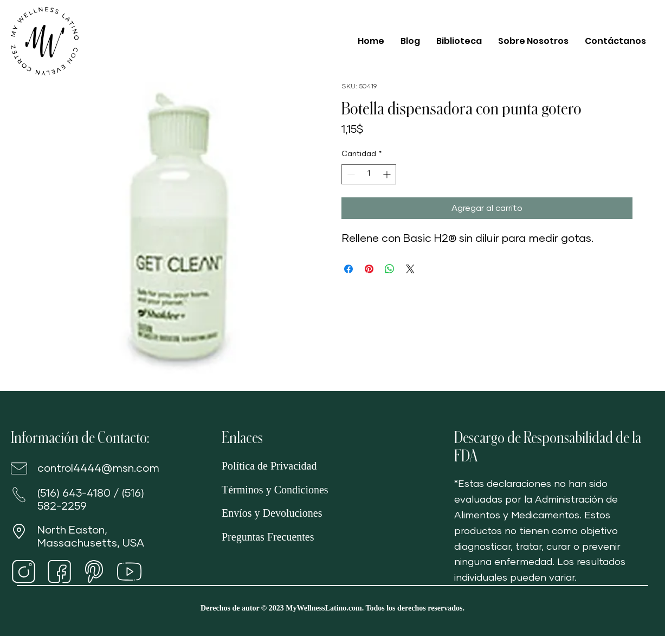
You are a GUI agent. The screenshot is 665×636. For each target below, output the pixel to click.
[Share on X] (410, 268)
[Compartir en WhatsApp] (389, 268)
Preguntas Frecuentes (268, 537)
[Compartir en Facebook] (348, 268)
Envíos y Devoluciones (272, 513)
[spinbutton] (369, 174)
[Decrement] (350, 174)
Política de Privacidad (269, 466)
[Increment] (388, 174)
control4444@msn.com (98, 468)
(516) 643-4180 (74, 493)
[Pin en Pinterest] (369, 268)
